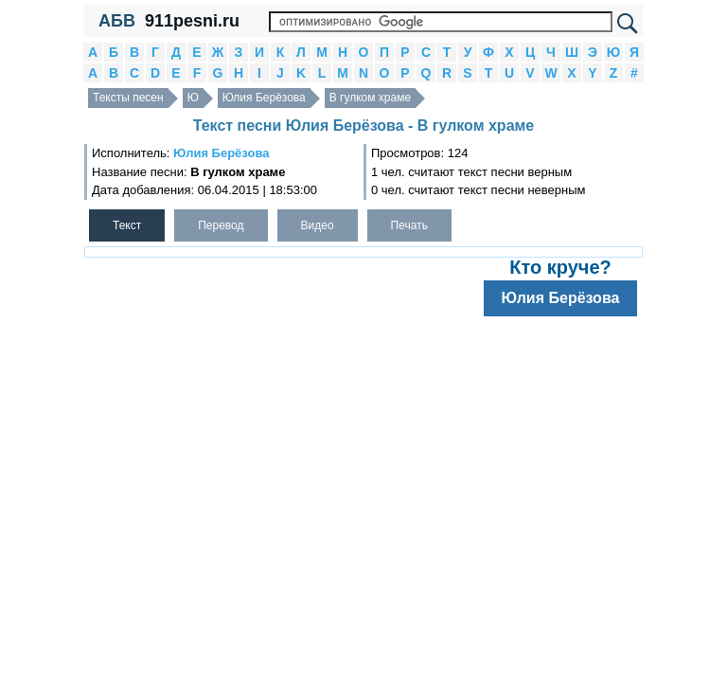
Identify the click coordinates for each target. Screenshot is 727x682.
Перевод (220, 225)
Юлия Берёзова (264, 97)
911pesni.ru (192, 20)
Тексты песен (128, 97)
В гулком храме (370, 97)
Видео (317, 225)
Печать (409, 225)
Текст (127, 225)
